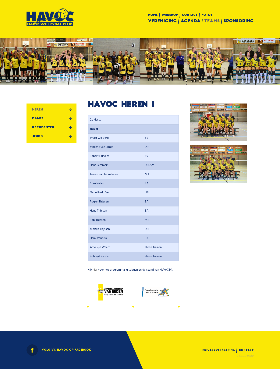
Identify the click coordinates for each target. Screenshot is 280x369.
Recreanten (43, 127)
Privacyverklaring (218, 350)
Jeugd (37, 136)
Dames (37, 118)
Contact (190, 15)
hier (95, 269)
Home (153, 15)
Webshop (169, 15)
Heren (37, 109)
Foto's (207, 15)
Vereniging (162, 21)
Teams (212, 21)
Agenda (190, 21)
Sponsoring (239, 21)
